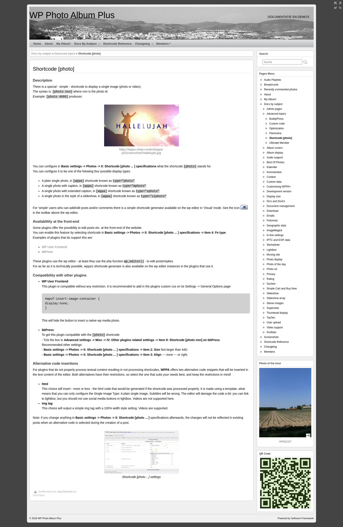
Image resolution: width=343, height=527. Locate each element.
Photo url (272, 269)
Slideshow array (276, 298)
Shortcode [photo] (280, 138)
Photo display (274, 259)
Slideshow (273, 293)
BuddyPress (276, 118)
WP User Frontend (54, 247)
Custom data (274, 181)
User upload (274, 322)
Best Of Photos (275, 162)
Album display (275, 152)
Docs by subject (87, 44)
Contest (271, 177)
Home (37, 43)
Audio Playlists (272, 79)
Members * (163, 43)
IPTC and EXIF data (278, 240)
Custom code (277, 123)
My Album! (63, 43)
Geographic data (276, 225)
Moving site (273, 254)
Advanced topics (64, 53)
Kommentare (274, 172)
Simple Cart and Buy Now (282, 288)
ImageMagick (274, 230)
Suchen (271, 283)
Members (269, 351)
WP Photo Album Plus (72, 15)
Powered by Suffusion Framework (296, 518)
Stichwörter (273, 244)
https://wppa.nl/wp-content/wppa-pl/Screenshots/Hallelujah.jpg (141, 151)
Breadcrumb (271, 84)
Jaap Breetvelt (64, 491)
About (49, 43)
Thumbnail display (277, 312)
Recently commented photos (280, 89)
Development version (279, 191)
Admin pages (274, 108)
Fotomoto (272, 220)
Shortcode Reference (117, 43)
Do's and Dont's (276, 201)
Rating (270, 278)
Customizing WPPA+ (279, 186)
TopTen (271, 317)
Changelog (144, 44)
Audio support (275, 157)
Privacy (271, 274)
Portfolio (271, 332)
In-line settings (275, 235)
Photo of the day (276, 264)
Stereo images (275, 303)
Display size (274, 196)
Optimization (276, 128)
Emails (271, 215)
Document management (281, 206)
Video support (275, 327)
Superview (273, 308)
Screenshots (271, 337)
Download (272, 210)
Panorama (275, 133)
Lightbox (271, 249)
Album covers (275, 147)
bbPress (47, 252)
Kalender (272, 167)
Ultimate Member (279, 142)
